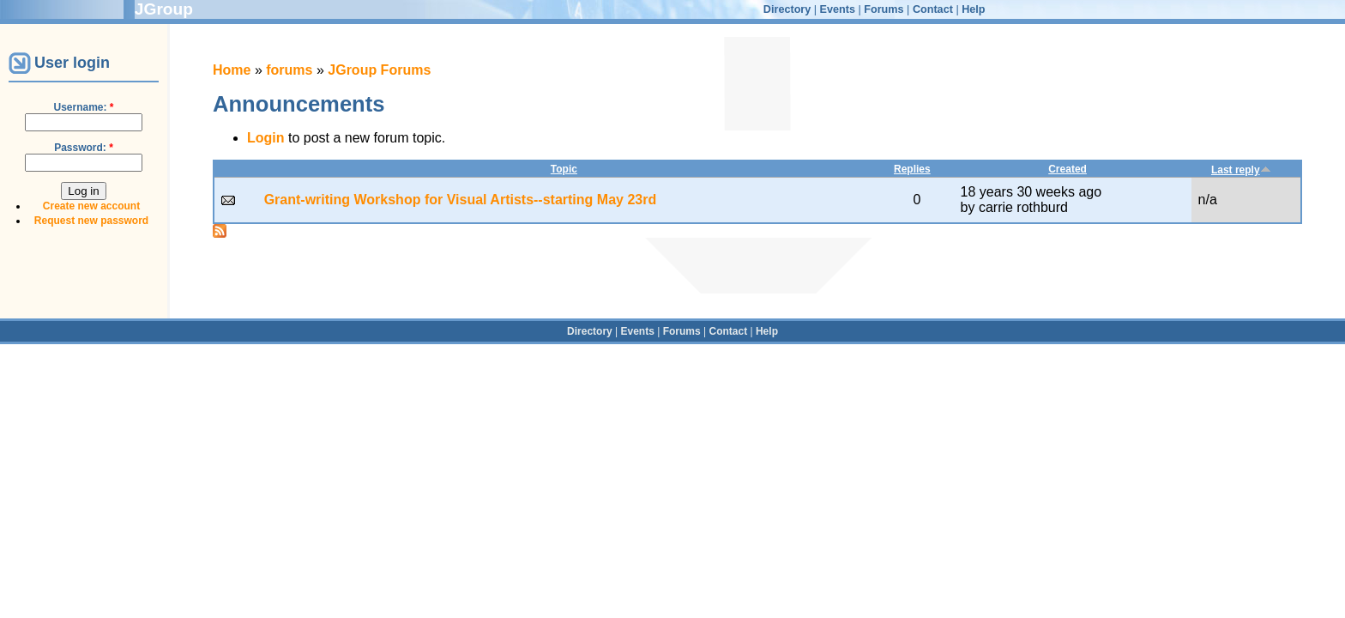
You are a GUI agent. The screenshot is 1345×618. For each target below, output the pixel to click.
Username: (83, 107)
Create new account (91, 206)
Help (973, 9)
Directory (787, 9)
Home (231, 70)
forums (289, 70)
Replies (912, 169)
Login (266, 137)
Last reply (1241, 170)
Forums (883, 9)
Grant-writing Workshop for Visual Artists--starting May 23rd (460, 199)
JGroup (164, 9)
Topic (564, 169)
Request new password (91, 221)
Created (1067, 169)
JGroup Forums (379, 70)
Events (837, 9)
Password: (83, 148)
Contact (933, 9)
